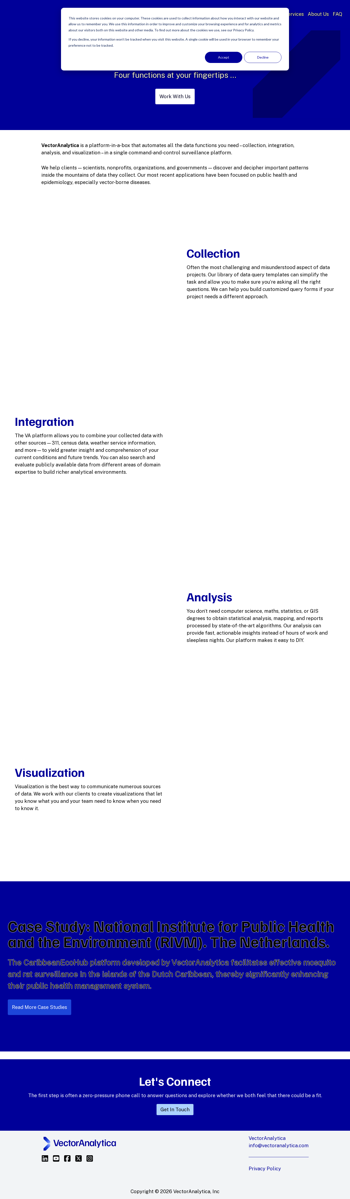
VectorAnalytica (47, 14)
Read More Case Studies (39, 1007)
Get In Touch (175, 1109)
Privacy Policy (265, 1169)
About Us (318, 14)
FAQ (337, 14)
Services (294, 14)
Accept (223, 57)
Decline (263, 57)
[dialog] (175, 39)
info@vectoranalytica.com (279, 1145)
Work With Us (175, 96)
